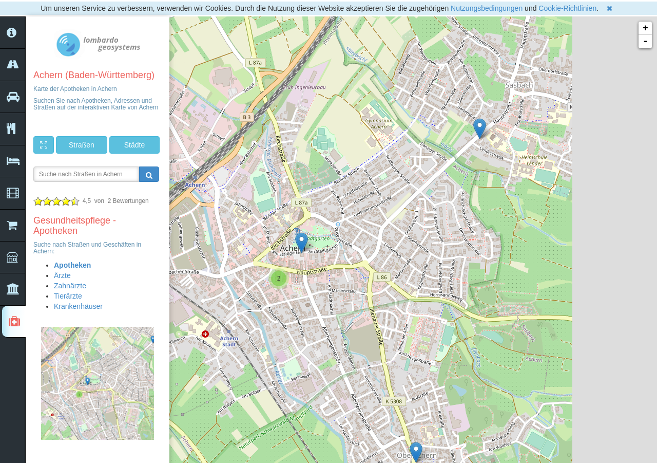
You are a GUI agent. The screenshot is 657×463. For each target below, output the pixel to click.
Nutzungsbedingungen (487, 8)
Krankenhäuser (78, 306)
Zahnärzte (70, 286)
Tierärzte (68, 296)
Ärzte (62, 275)
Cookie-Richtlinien (567, 8)
